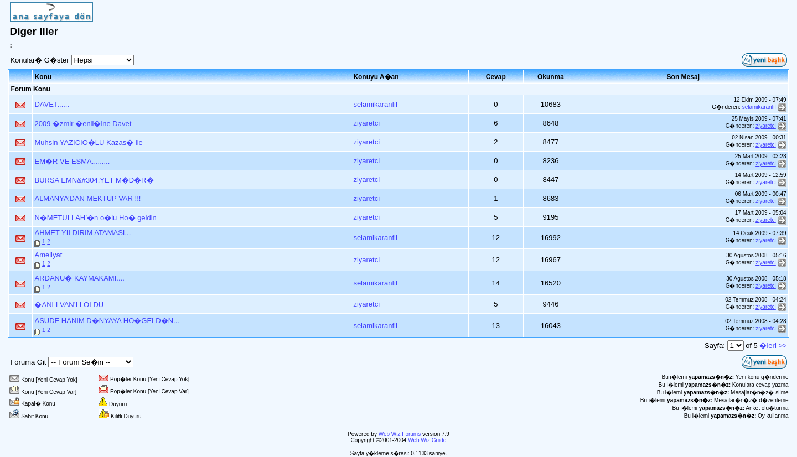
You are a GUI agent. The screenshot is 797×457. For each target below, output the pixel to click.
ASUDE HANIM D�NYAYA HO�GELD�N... (106, 320)
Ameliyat (48, 255)
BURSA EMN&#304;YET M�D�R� (93, 180)
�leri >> (772, 345)
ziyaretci (366, 123)
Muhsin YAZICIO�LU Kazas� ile (88, 142)
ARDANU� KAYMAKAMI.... (79, 278)
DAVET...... (51, 104)
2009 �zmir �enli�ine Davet (82, 124)
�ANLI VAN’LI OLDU (68, 304)
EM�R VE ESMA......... (72, 161)
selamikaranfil (375, 104)
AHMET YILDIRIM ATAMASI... (82, 232)
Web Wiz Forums (400, 434)
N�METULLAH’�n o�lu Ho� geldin (95, 218)
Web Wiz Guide (427, 440)
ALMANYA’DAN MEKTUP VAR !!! (87, 198)
